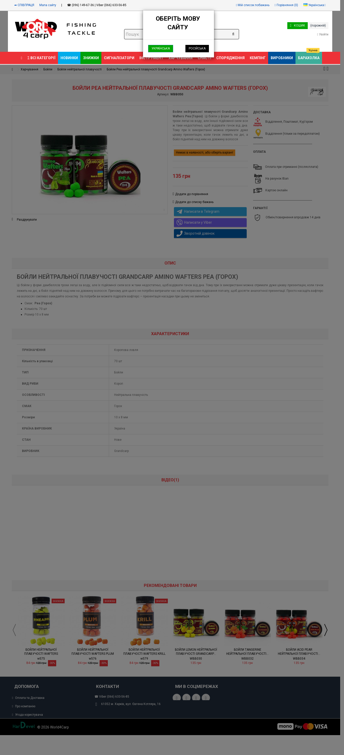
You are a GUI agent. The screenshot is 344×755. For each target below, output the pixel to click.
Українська (160, 48)
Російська (197, 48)
